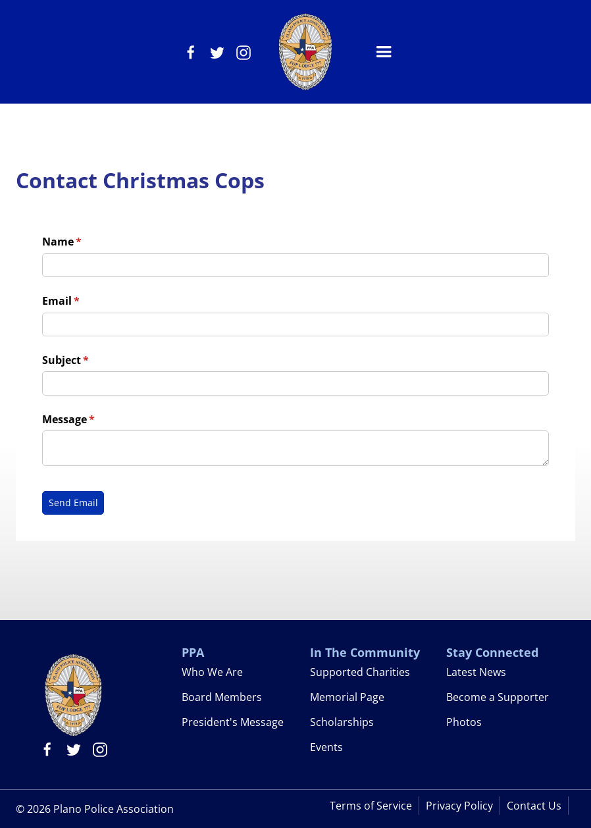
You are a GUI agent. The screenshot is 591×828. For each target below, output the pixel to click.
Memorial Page (347, 697)
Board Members (222, 697)
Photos (464, 722)
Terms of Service (371, 805)
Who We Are (212, 672)
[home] (305, 52)
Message (90, 419)
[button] (383, 52)
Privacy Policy (459, 805)
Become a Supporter (497, 697)
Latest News (476, 672)
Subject (87, 360)
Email (82, 301)
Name (83, 241)
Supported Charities (360, 672)
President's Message (233, 722)
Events (326, 747)
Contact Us (534, 805)
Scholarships (342, 722)
